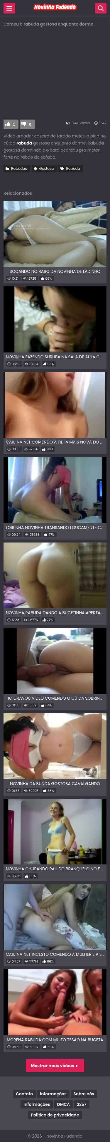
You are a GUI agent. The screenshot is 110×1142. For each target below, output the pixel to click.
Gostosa (46, 168)
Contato (24, 1094)
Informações (53, 1094)
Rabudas (19, 168)
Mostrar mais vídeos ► (55, 1066)
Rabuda (73, 168)
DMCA (63, 1104)
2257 (82, 1104)
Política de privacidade (55, 1115)
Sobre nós (84, 1094)
